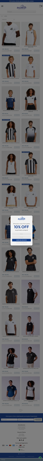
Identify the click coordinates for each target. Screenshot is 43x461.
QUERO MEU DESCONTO (21, 240)
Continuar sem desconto (21, 243)
